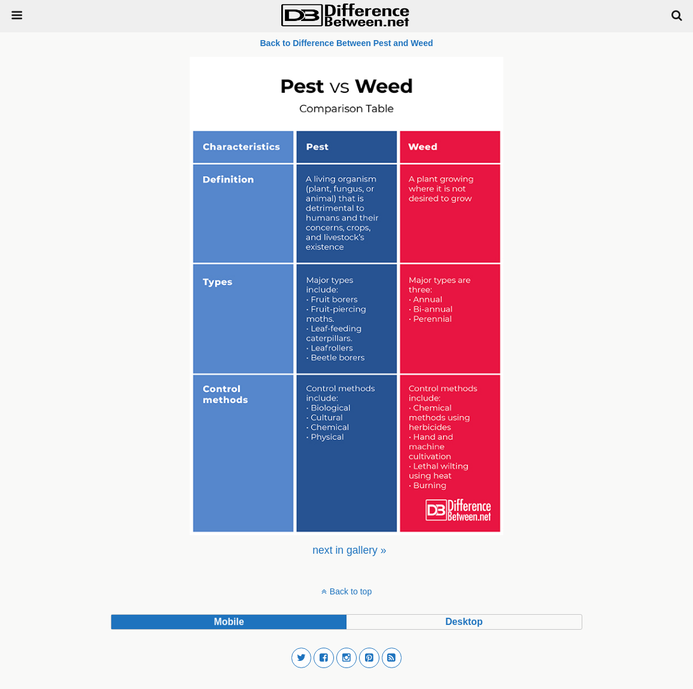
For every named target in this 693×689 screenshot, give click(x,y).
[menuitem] (349, 550)
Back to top (351, 591)
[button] (301, 658)
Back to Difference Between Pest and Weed (346, 43)
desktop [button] (463, 622)
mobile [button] (229, 622)
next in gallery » (349, 550)
